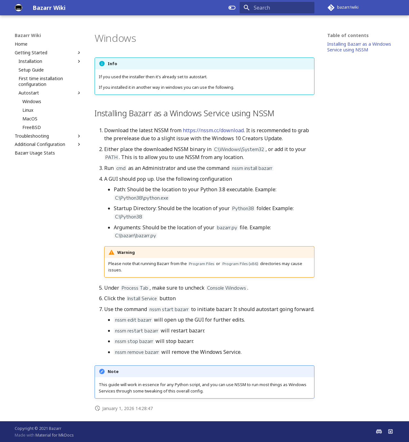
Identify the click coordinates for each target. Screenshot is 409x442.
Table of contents (348, 35)
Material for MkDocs (54, 435)
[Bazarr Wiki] (18, 7)
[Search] (277, 7)
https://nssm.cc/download (213, 130)
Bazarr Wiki (28, 35)
